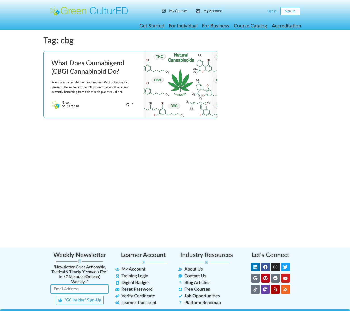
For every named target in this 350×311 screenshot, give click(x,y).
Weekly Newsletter (79, 255)
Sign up (290, 11)
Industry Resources (206, 255)
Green (66, 102)
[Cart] (260, 11)
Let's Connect (270, 255)
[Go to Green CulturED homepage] (89, 11)
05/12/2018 (70, 106)
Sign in (272, 11)
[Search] (251, 11)
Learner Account (143, 255)
